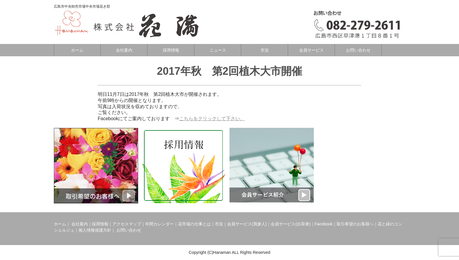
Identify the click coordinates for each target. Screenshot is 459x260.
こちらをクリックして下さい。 (212, 118)
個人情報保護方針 (94, 230)
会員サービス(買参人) (247, 224)
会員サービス (311, 50)
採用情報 (171, 50)
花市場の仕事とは (194, 224)
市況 (265, 50)
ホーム (77, 50)
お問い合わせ (358, 50)
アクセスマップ (126, 224)
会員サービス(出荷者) (290, 224)
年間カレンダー (159, 224)
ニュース (218, 50)
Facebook (324, 224)
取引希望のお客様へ (355, 224)
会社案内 (124, 50)
